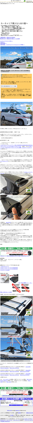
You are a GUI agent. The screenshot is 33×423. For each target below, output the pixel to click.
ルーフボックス (26, 418)
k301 (19, 282)
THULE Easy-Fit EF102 (24, 374)
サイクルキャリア (4, 161)
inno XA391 (8, 222)
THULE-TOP (9, 410)
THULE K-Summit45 (4, 368)
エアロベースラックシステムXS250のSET (9, 267)
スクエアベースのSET (5, 270)
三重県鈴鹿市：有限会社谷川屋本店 (7, 37)
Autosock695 (27, 366)
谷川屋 (11, 415)
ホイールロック (6, 379)
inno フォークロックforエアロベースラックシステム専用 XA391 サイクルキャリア (16, 147)
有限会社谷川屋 (29, 412)
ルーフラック (9, 420)
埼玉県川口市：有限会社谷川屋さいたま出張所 (10, 38)
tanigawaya (17, 410)
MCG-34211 (8, 381)
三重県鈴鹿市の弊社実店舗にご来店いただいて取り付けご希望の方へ (16, 395)
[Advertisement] (16, 13)
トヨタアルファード (4, 266)
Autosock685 (27, 373)
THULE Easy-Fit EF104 (24, 371)
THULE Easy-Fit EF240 (14, 368)
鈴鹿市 (19, 412)
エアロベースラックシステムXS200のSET (9, 268)
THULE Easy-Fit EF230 (14, 374)
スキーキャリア (16, 420)
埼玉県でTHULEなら (5, 421)
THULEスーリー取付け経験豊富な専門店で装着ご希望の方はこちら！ (16, 255)
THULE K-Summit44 (4, 374)
